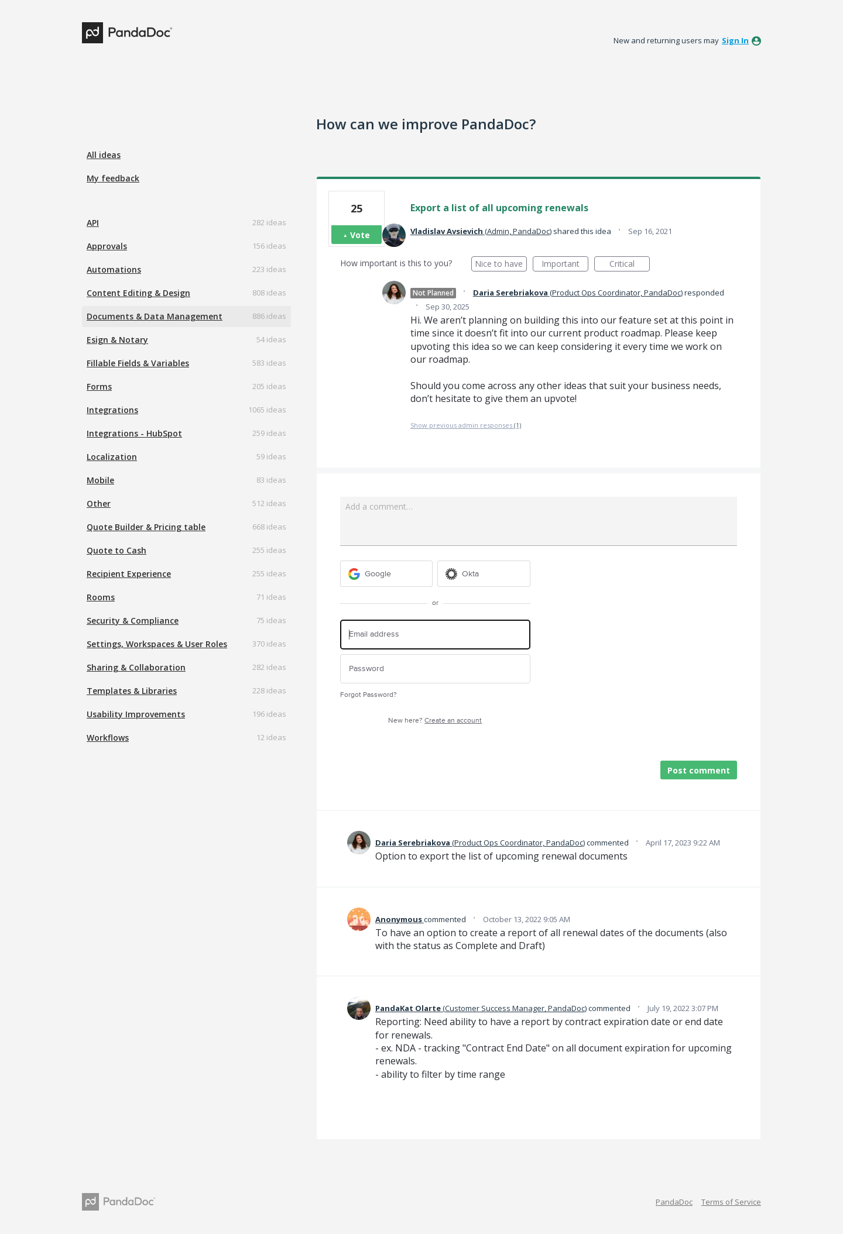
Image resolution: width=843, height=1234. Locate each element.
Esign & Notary (117, 339)
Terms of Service (731, 1202)
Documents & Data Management (154, 316)
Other (99, 503)
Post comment (698, 770)
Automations (114, 269)
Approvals (107, 246)
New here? (435, 720)
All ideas (104, 154)
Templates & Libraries (132, 690)
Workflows (108, 737)
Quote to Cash (116, 550)
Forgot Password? (368, 694)
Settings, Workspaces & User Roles (157, 643)
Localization (112, 456)
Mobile (100, 480)
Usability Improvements (136, 714)
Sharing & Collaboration (136, 667)
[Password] (435, 669)
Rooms (101, 597)
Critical (629, 264)
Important (565, 264)
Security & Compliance (133, 620)
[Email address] (435, 634)
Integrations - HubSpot (134, 433)
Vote (360, 234)
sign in (735, 40)
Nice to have (501, 264)
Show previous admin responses (465, 425)
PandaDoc (674, 1202)
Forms (99, 386)
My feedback (113, 178)
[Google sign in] (386, 574)
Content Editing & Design (138, 292)
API (93, 222)
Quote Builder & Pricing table (146, 526)
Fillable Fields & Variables (138, 363)
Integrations (112, 409)
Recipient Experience (129, 573)
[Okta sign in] (483, 574)
